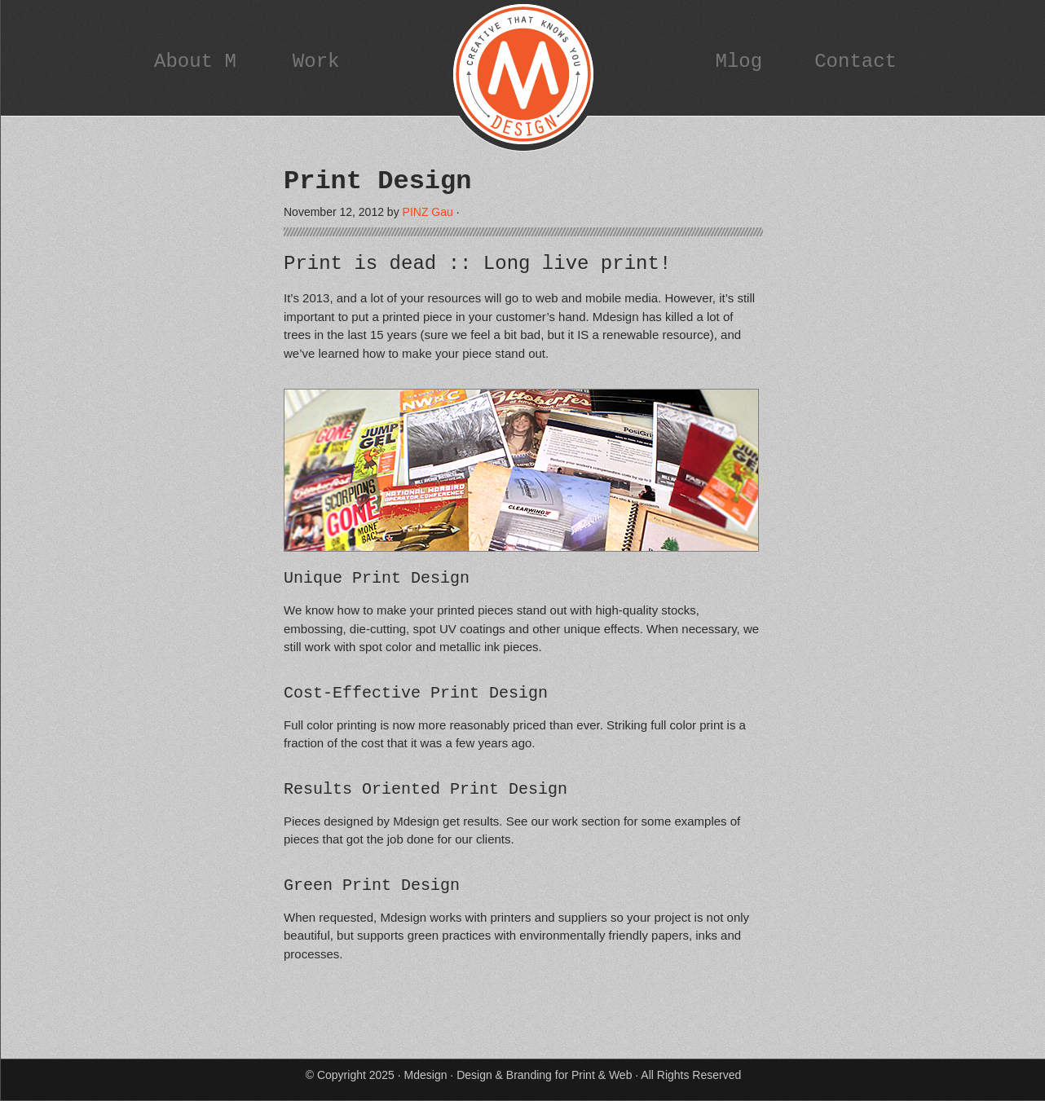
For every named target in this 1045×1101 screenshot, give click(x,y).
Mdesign (523, 77)
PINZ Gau (428, 211)
